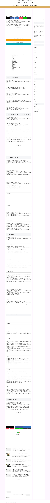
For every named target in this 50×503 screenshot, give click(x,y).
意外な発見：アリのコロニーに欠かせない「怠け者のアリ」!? (39, 29)
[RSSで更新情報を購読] (19, 432)
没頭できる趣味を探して (14, 61)
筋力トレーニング (14, 64)
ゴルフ (13, 72)
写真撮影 (13, 66)
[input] (39, 20)
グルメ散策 (13, 59)
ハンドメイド (13, 58)
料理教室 (13, 68)
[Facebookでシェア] (12, 18)
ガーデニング (13, 63)
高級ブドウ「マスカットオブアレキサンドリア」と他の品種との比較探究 (39, 39)
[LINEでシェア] (25, 18)
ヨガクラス (13, 69)
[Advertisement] (18, 11)
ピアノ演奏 (13, 71)
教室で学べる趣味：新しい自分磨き (16, 67)
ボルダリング (13, 65)
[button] (29, 18)
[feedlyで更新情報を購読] (18, 432)
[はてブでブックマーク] (17, 18)
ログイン (35, 106)
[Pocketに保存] (21, 18)
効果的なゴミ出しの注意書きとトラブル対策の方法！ (39, 36)
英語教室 (13, 70)
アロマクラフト (14, 60)
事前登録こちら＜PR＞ (19, 40)
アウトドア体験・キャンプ (15, 62)
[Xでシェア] (8, 18)
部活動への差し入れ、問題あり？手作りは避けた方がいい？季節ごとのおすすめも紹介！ (39, 32)
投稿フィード (35, 108)
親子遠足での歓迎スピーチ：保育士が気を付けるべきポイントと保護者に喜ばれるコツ (39, 26)
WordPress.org (36, 111)
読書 (12, 57)
